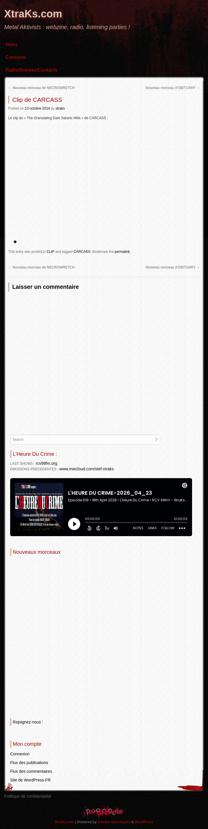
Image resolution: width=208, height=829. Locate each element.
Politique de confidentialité (27, 796)
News (12, 44)
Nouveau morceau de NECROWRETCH (41, 88)
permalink (122, 252)
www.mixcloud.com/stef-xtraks (86, 469)
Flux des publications (29, 762)
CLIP (50, 252)
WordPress (144, 822)
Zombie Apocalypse (114, 822)
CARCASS (82, 252)
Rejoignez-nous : (28, 722)
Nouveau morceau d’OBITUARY (173, 88)
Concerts (15, 57)
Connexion (20, 754)
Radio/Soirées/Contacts (32, 70)
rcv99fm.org (46, 463)
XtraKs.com (33, 14)
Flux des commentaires (31, 771)
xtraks (60, 108)
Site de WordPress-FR (30, 780)
